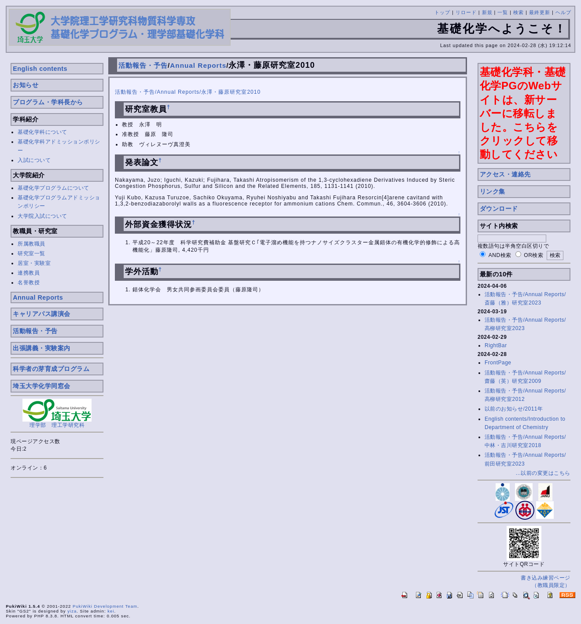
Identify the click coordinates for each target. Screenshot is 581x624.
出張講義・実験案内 (41, 348)
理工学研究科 (68, 425)
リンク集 (492, 191)
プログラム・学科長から (48, 102)
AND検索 (500, 255)
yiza (72, 611)
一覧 (502, 12)
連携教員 (29, 273)
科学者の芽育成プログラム (51, 368)
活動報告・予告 (35, 330)
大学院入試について (42, 216)
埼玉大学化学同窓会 (41, 385)
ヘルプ (563, 12)
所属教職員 (31, 244)
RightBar (496, 345)
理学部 (37, 425)
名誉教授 (29, 282)
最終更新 (539, 12)
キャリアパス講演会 (41, 313)
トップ (442, 12)
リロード (466, 12)
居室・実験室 (34, 263)
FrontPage (498, 363)
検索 (518, 12)
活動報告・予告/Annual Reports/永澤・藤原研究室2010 (188, 92)
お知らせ (25, 84)
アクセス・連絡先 (505, 174)
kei (110, 611)
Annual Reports (38, 297)
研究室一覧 (31, 253)
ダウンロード (499, 208)
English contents (40, 68)
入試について (34, 160)
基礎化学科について (42, 132)
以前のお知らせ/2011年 (514, 409)
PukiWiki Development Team (105, 606)
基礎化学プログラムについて (53, 188)
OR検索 (533, 255)
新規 (487, 12)
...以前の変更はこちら (543, 473)
